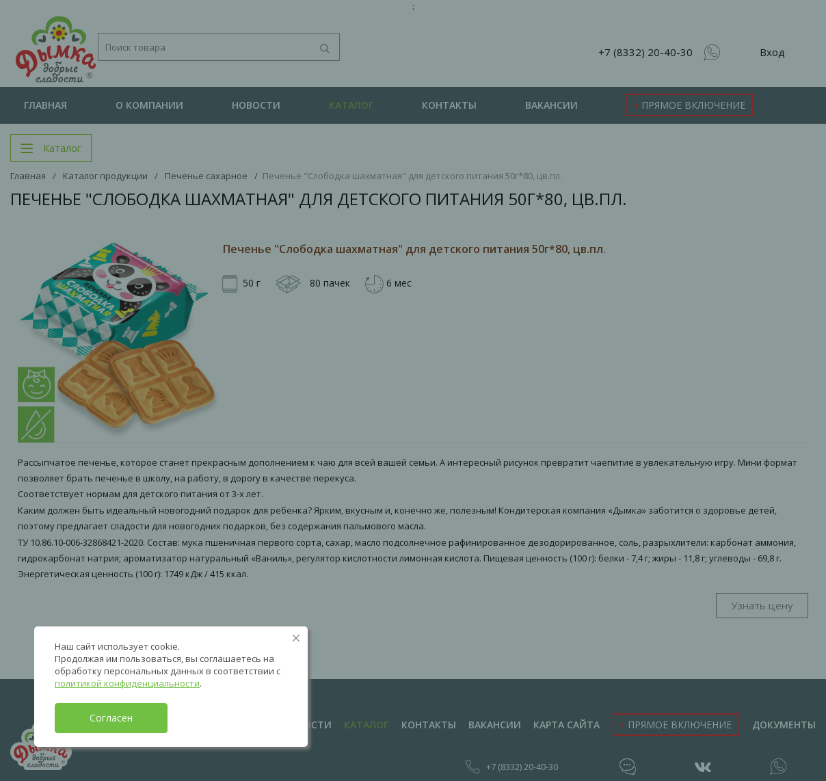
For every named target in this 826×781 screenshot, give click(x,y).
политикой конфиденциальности (127, 683)
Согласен (111, 717)
